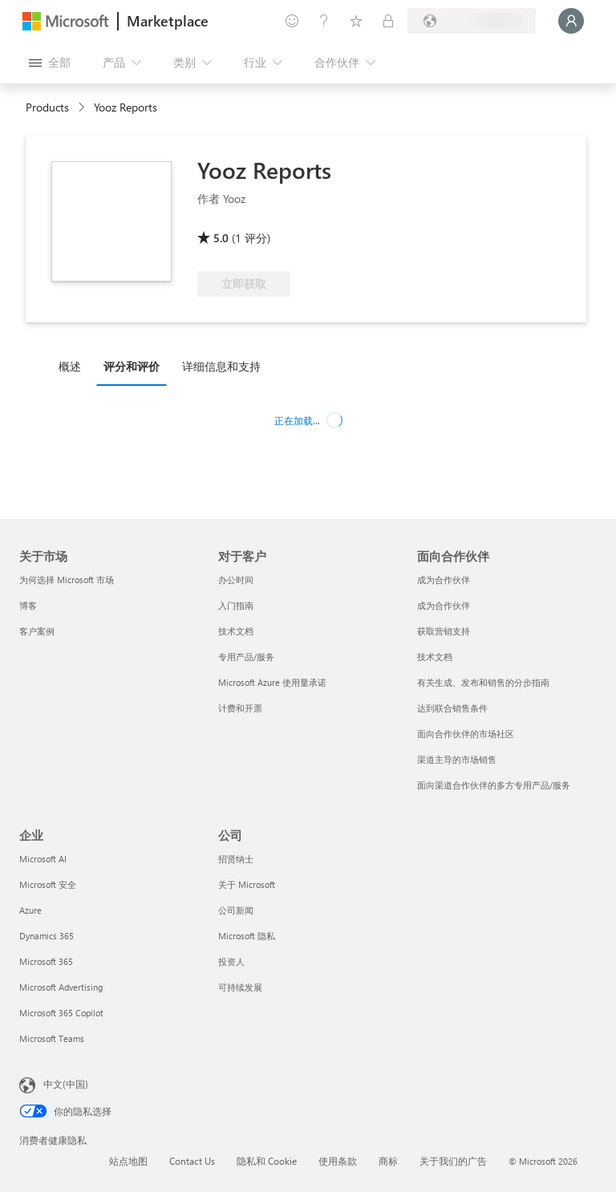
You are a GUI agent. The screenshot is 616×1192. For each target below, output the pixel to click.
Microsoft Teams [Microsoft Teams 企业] (51, 1038)
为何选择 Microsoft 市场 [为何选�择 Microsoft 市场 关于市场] (66, 580)
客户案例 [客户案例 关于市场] (37, 631)
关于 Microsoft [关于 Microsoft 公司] (246, 884)
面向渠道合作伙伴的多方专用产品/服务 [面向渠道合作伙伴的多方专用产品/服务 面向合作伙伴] (493, 785)
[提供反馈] (292, 21)
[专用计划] (388, 21)
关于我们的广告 (453, 1160)
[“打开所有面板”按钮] (49, 62)
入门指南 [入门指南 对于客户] (235, 605)
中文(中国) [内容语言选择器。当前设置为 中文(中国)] (65, 1083)
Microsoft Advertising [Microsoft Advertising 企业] (61, 987)
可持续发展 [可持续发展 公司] (240, 987)
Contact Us (192, 1160)
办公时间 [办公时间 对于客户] (235, 580)
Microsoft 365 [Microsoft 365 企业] (46, 961)
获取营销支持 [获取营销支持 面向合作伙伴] (443, 631)
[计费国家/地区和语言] (471, 21)
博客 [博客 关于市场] (28, 605)
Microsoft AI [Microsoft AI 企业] (43, 859)
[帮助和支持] (324, 21)
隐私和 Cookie (267, 1160)
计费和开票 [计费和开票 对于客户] (240, 708)
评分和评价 (131, 366)
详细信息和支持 (221, 366)
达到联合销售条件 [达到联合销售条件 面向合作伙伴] (452, 708)
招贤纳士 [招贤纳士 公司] (235, 859)
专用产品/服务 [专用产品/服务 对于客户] (246, 657)
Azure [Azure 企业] (30, 910)
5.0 (221, 237)
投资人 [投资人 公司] (231, 961)
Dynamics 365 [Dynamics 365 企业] (46, 936)
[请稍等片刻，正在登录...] (571, 21)
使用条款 (337, 1160)
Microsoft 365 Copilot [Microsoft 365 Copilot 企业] (61, 1013)
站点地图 (128, 1160)
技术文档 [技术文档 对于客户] (235, 631)
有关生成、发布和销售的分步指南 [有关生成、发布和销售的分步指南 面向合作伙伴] (483, 682)
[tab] (73, 365)
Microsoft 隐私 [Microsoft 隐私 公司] (246, 936)
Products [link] (47, 107)
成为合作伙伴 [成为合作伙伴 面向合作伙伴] (443, 580)
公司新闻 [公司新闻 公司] (235, 910)
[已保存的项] (356, 21)
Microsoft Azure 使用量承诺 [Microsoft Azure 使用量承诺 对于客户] (272, 682)
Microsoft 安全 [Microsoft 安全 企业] (47, 884)
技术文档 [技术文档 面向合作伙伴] (434, 657)
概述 (70, 366)
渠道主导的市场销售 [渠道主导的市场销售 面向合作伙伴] (456, 759)
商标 (388, 1160)
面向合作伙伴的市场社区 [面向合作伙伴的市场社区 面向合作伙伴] (465, 734)
